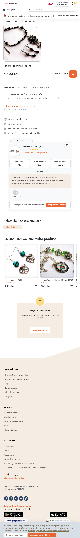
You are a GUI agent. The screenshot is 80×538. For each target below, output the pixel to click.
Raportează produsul (14, 109)
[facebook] (6, 498)
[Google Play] (13, 515)
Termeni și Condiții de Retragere (19, 464)
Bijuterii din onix (13, 227)
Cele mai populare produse (16, 379)
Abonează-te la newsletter (16, 375)
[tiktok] (26, 498)
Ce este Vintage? (11, 413)
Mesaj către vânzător (56, 205)
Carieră (7, 451)
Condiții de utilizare (13, 459)
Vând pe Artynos (11, 417)
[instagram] (11, 498)
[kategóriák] (9, 10)
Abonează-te (40, 330)
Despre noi (9, 446)
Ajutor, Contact (11, 430)
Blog (6, 384)
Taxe (6, 426)
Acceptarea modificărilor (41, 535)
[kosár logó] (73, 3)
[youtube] (21, 498)
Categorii (8, 397)
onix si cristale (31, 129)
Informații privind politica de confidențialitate (25, 468)
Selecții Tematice (11, 392)
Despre (40, 171)
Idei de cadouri (11, 388)
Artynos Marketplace (13, 421)
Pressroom (9, 455)
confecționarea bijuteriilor (29, 133)
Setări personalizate (15, 535)
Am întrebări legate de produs (19, 106)
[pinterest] (16, 498)
